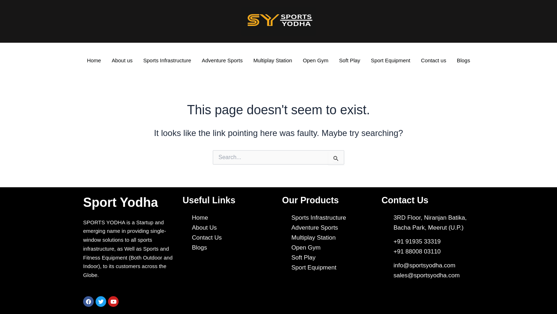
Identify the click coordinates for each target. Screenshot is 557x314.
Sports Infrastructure (166, 60)
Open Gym (316, 60)
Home (93, 60)
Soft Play (350, 60)
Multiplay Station (272, 60)
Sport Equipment (391, 60)
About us (121, 60)
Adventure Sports (222, 60)
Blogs (464, 60)
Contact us (434, 60)
